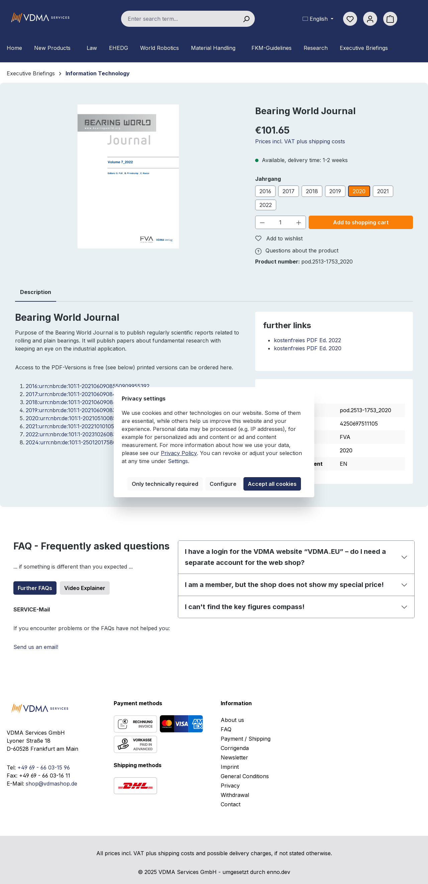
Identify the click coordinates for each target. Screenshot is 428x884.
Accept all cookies (272, 484)
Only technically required (165, 484)
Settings (178, 461)
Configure (223, 484)
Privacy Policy (179, 453)
